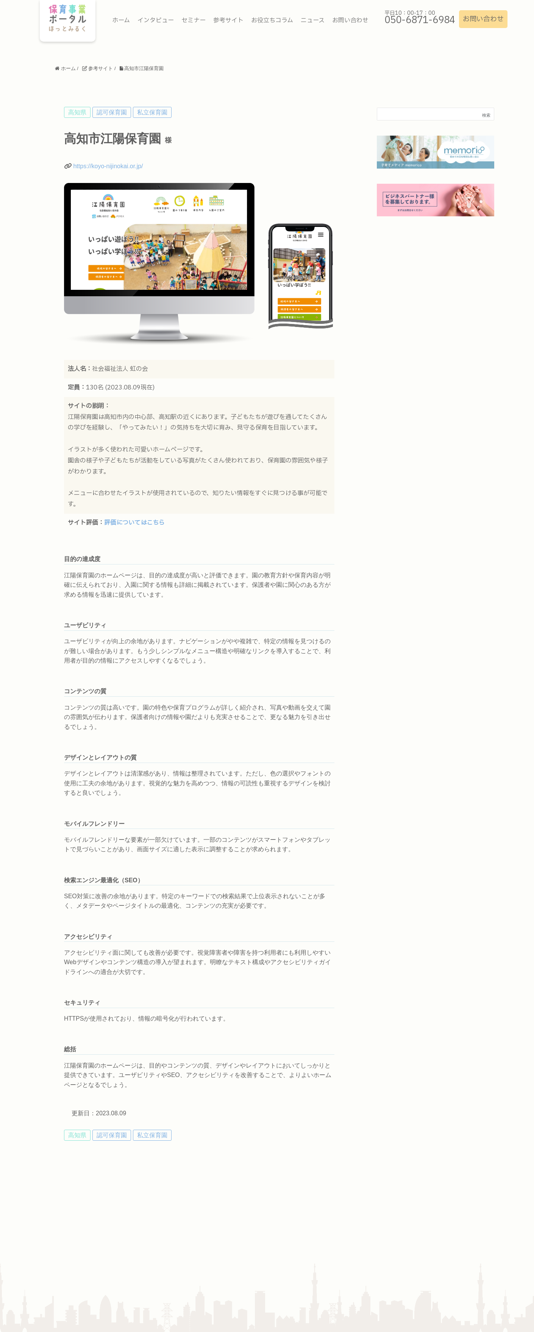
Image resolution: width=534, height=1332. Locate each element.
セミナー (193, 20)
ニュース (313, 20)
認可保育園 (112, 112)
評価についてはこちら (134, 522)
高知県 (77, 112)
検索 (486, 115)
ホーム (121, 20)
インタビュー (155, 20)
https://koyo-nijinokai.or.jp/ (108, 166)
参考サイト (228, 20)
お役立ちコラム (272, 20)
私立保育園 (152, 112)
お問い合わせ (483, 19)
